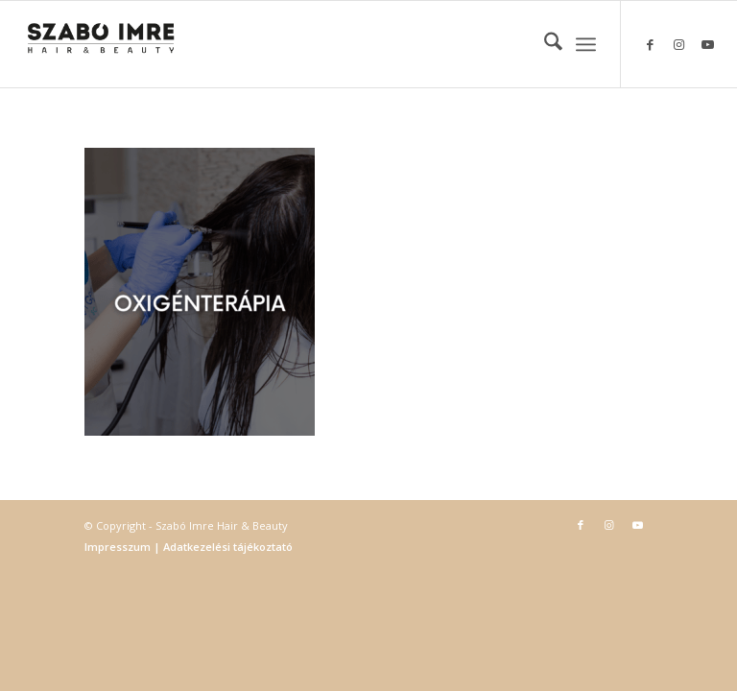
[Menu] (586, 44)
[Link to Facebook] (650, 44)
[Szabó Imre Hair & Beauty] (100, 44)
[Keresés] (543, 44)
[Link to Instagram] (679, 44)
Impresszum (119, 546)
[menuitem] (543, 44)
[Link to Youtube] (708, 44)
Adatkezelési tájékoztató (226, 546)
